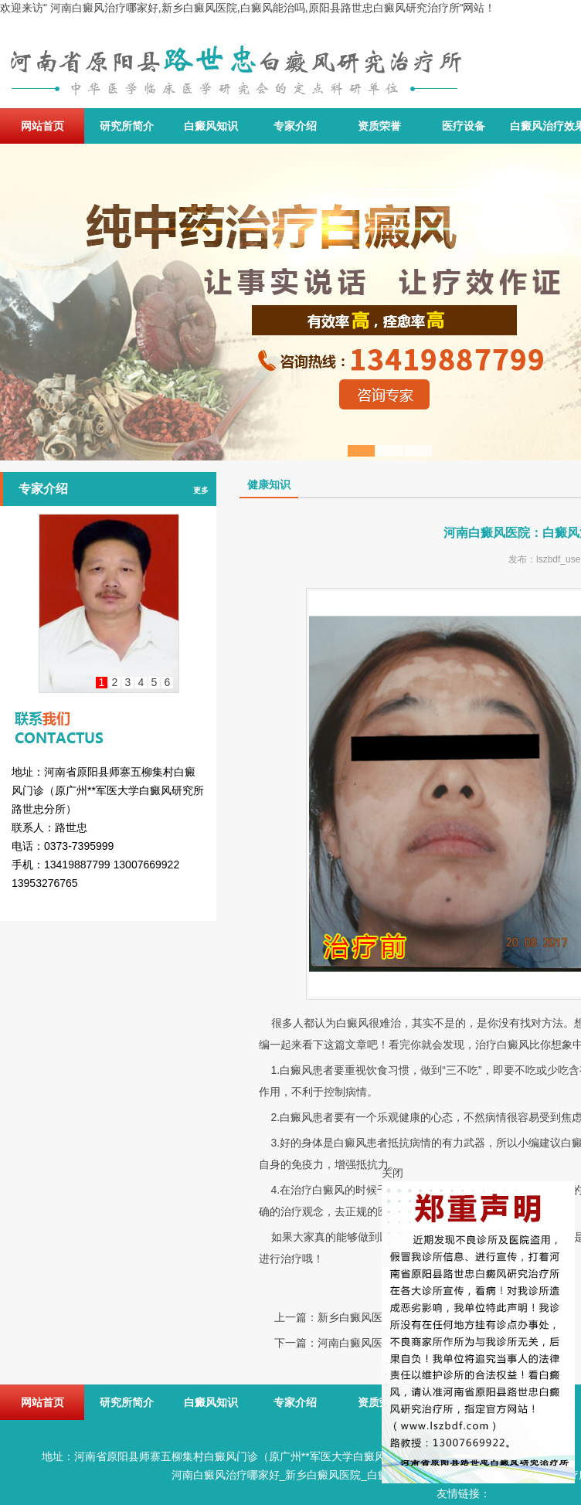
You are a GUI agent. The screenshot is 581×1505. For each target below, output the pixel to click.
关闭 (392, 1173)
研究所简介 (127, 126)
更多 (201, 490)
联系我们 (108, 714)
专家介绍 (295, 126)
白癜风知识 (211, 126)
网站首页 (42, 126)
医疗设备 (463, 126)
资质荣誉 (379, 126)
